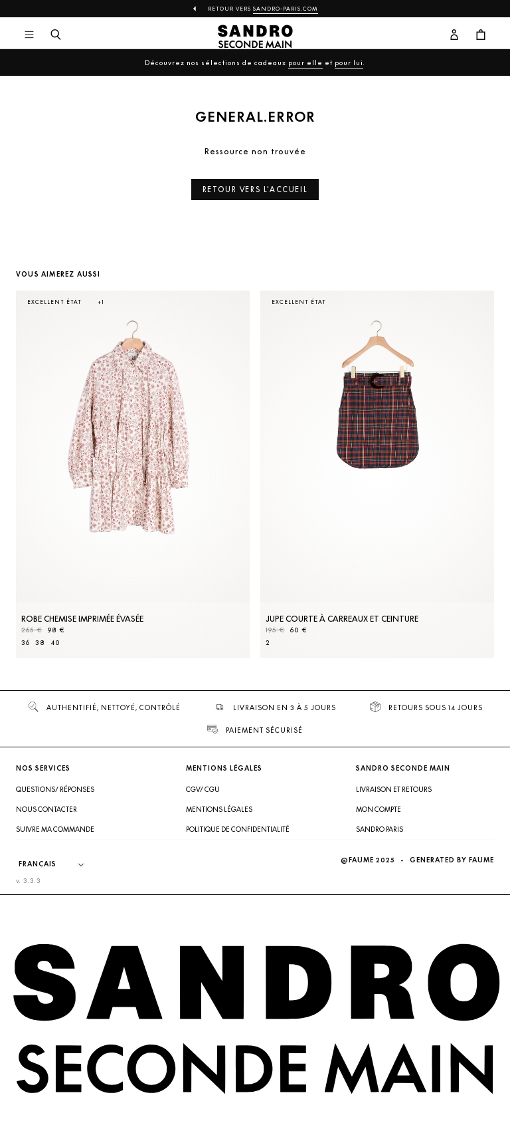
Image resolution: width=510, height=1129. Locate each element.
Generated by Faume (452, 860)
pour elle (305, 62)
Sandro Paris (379, 829)
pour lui (349, 62)
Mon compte (378, 809)
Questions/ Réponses (55, 789)
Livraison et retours (394, 789)
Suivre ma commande (55, 829)
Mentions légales (219, 809)
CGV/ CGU (203, 789)
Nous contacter (46, 809)
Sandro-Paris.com (285, 8)
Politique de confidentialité (238, 829)
